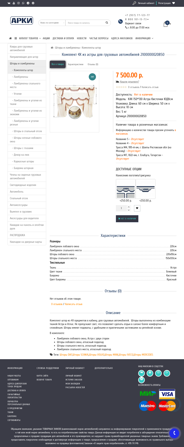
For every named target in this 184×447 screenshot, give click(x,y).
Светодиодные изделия (23, 185)
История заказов (74, 379)
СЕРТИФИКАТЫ (14, 420)
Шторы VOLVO (96, 354)
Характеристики (75, 64)
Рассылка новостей (75, 387)
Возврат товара (44, 379)
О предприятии (15, 408)
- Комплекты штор (21, 70)
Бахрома (12, 416)
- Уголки (16, 93)
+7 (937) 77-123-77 (137, 15)
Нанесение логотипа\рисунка (133, 175)
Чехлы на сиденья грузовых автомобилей (25, 176)
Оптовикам (13, 379)
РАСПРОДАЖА (17, 235)
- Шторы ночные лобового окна (26, 139)
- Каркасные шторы (22, 161)
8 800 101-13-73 (136, 19)
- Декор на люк (19, 154)
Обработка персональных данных (19, 403)
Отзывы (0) (93, 64)
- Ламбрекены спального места (25, 85)
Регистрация (164, 3)
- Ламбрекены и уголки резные (24, 122)
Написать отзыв (150, 87)
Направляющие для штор (24, 56)
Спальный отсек (19, 198)
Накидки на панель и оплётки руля (27, 226)
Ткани (10, 412)
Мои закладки (73, 383)
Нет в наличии (127, 218)
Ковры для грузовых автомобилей (21, 48)
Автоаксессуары (18, 205)
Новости (81, 38)
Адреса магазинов (122, 38)
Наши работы (14, 375)
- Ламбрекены (19, 76)
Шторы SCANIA (80, 354)
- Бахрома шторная (21, 168)
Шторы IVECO (126, 354)
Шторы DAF (66, 354)
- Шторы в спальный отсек (26, 131)
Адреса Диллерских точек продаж (17, 385)
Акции (46, 38)
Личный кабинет (146, 3)
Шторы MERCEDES (143, 354)
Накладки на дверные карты (26, 241)
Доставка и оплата (63, 38)
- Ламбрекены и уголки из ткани (26, 102)
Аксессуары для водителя (24, 218)
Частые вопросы (98, 38)
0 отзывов (133, 87)
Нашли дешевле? (129, 81)
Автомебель (16, 191)
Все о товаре (58, 64)
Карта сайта (42, 375)
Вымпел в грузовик (21, 211)
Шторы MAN (111, 354)
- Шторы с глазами (21, 148)
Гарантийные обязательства (15, 396)
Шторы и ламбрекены (22, 63)
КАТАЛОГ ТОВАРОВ (28, 38)
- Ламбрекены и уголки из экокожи (26, 112)
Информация (144, 38)
